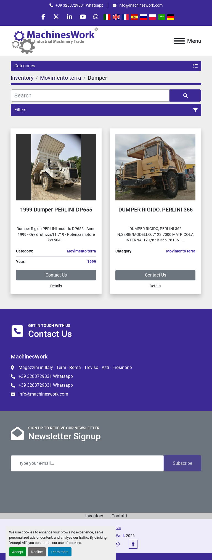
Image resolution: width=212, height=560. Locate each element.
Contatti (119, 517)
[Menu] (179, 41)
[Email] (87, 464)
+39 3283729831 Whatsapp (79, 5)
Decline (37, 552)
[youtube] (84, 17)
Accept (17, 552)
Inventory (94, 517)
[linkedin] (69, 17)
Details (56, 287)
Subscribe (182, 464)
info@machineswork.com (141, 5)
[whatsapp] (98, 17)
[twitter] (55, 17)
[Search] (90, 96)
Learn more (59, 552)
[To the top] (133, 545)
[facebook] (41, 17)
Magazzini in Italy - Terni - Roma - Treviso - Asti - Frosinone (75, 368)
